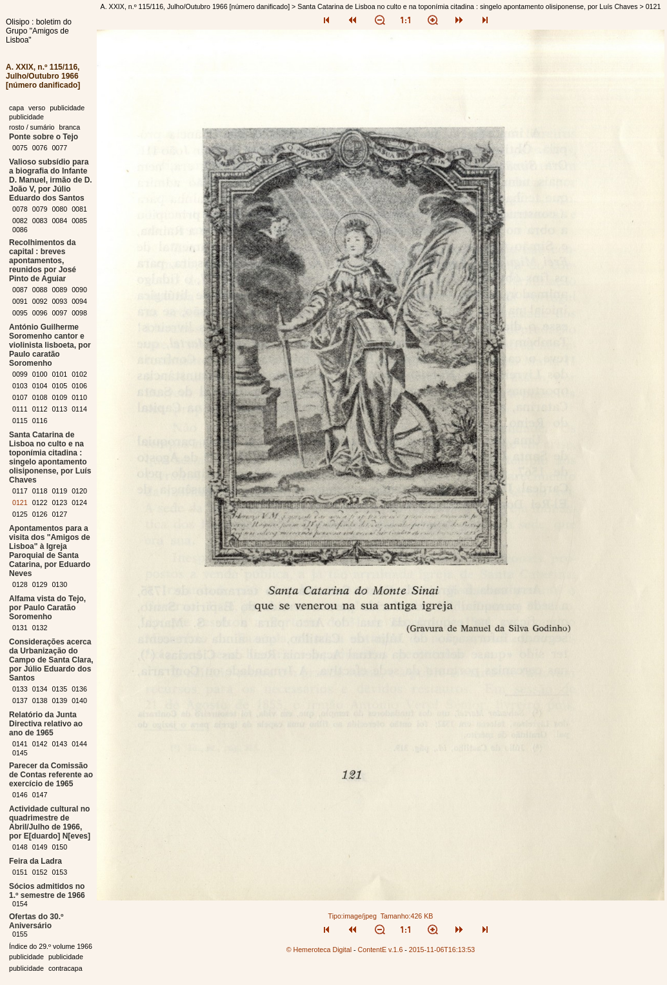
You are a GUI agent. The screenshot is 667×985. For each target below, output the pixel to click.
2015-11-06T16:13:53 (442, 949)
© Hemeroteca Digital (319, 949)
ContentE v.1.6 (380, 949)
